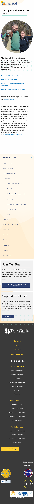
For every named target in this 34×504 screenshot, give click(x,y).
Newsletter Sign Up (10, 449)
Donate (8, 316)
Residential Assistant (9, 79)
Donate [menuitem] (5, 219)
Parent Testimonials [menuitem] (9, 173)
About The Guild (17, 367)
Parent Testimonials (17, 382)
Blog (17, 345)
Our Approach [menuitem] (8, 163)
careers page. (9, 99)
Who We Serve (17, 375)
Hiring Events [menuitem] (11, 209)
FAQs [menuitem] (8, 214)
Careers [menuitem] (7, 179)
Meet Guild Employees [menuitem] (14, 184)
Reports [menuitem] (6, 245)
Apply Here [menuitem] (11, 199)
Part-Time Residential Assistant (13, 89)
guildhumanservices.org (12, 134)
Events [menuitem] (5, 235)
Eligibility (17, 443)
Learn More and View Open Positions (16, 285)
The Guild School (17, 401)
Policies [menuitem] (5, 250)
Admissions (17, 354)
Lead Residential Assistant (11, 76)
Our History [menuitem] (7, 230)
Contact (17, 349)
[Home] (9, 2)
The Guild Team (17, 386)
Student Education (17, 405)
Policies (17, 390)
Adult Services (17, 427)
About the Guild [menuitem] (9, 158)
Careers (17, 341)
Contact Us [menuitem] (7, 255)
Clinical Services (17, 409)
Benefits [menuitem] (9, 189)
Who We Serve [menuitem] (8, 168)
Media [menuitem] (5, 240)
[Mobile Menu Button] (30, 3)
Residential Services (17, 416)
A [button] (32, 465)
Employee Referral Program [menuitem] (16, 204)
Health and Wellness (17, 413)
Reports (17, 394)
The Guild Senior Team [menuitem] (10, 224)
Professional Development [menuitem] (16, 194)
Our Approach (17, 371)
